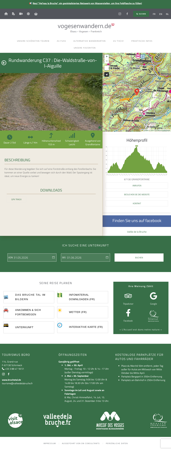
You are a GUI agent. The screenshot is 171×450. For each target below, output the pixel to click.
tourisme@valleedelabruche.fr (17, 383)
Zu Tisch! (119, 40)
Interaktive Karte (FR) (86, 327)
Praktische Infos (142, 40)
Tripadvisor (128, 304)
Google (153, 304)
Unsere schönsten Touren (34, 40)
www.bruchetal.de (11, 380)
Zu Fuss (62, 40)
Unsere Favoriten (85, 47)
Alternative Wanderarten (90, 40)
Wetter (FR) (78, 312)
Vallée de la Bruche (137, 231)
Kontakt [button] (137, 203)
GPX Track (16, 199)
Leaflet (144, 130)
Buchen (139, 257)
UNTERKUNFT (24, 327)
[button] (137, 92)
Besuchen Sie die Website (137, 194)
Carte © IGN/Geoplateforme (160, 130)
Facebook (128, 320)
